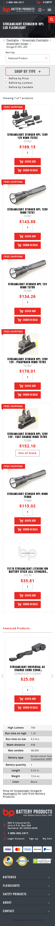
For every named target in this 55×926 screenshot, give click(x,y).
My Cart (47, 838)
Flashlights (12, 40)
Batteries (9, 877)
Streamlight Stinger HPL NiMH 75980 (27, 496)
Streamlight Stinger (17, 43)
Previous (3, 676)
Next (51, 676)
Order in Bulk (27, 170)
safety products (15, 894)
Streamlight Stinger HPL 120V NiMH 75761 (27, 211)
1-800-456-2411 (13, 2)
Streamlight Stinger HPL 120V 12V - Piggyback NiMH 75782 (27, 361)
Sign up (33, 838)
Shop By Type (28, 72)
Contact (8, 911)
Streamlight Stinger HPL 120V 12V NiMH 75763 (27, 136)
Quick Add (27, 161)
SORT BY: (10, 52)
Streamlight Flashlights (35, 40)
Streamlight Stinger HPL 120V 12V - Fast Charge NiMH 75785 (27, 436)
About (7, 902)
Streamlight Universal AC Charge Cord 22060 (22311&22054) (27, 669)
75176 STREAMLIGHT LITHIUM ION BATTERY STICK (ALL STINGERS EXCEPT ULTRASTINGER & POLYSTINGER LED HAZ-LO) (27, 570)
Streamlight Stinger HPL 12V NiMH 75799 (27, 286)
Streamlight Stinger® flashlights (22, 792)
